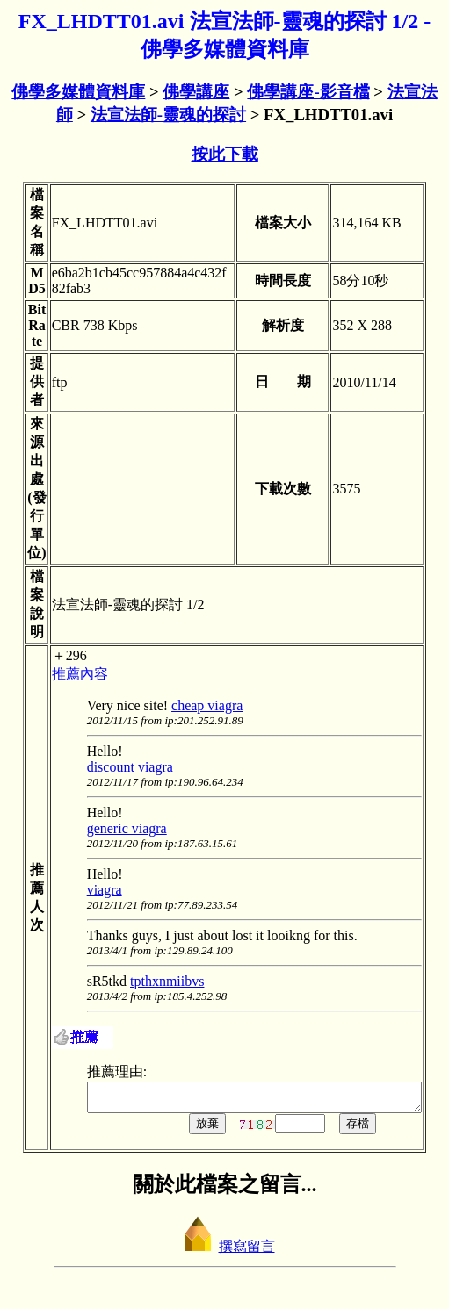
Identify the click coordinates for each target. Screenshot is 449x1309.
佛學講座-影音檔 (308, 92)
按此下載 (225, 154)
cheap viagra (191, 705)
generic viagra (110, 828)
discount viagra (113, 766)
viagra (87, 889)
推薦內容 (63, 673)
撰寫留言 (225, 1251)
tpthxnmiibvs (151, 981)
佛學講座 (196, 92)
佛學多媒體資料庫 (78, 92)
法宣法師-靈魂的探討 (168, 114)
